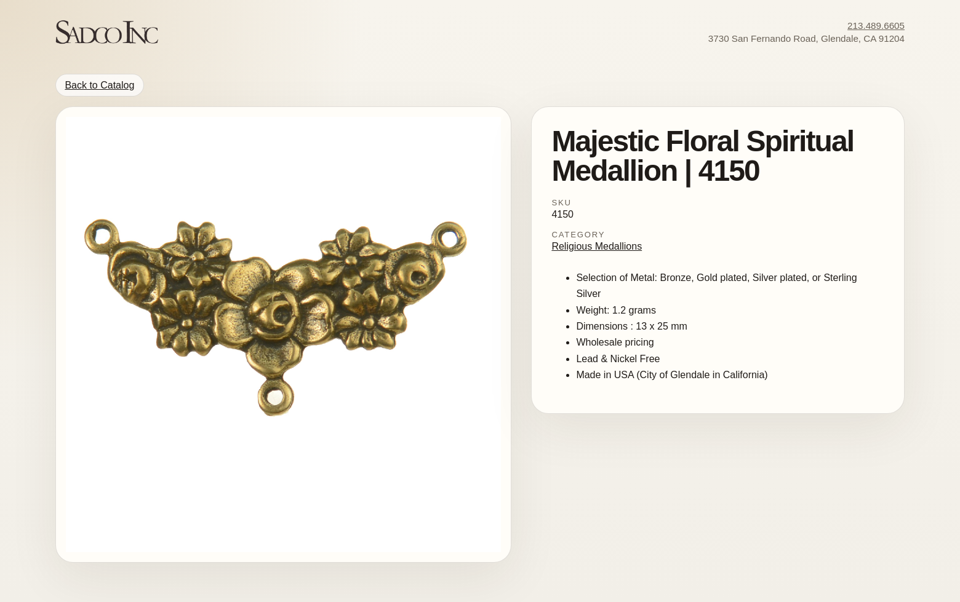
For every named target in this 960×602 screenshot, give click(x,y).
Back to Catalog (99, 85)
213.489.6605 (876, 25)
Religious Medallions (596, 246)
